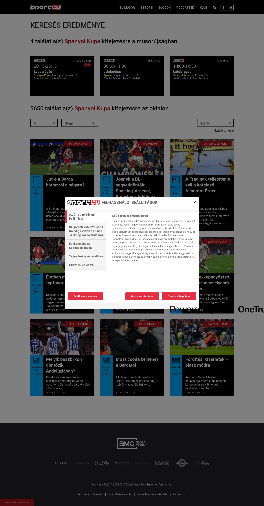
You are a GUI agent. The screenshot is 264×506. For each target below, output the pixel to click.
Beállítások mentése (86, 296)
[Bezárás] (195, 202)
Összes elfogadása (179, 296)
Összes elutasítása (142, 296)
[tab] (85, 216)
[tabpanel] (154, 239)
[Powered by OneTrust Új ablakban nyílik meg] (183, 306)
